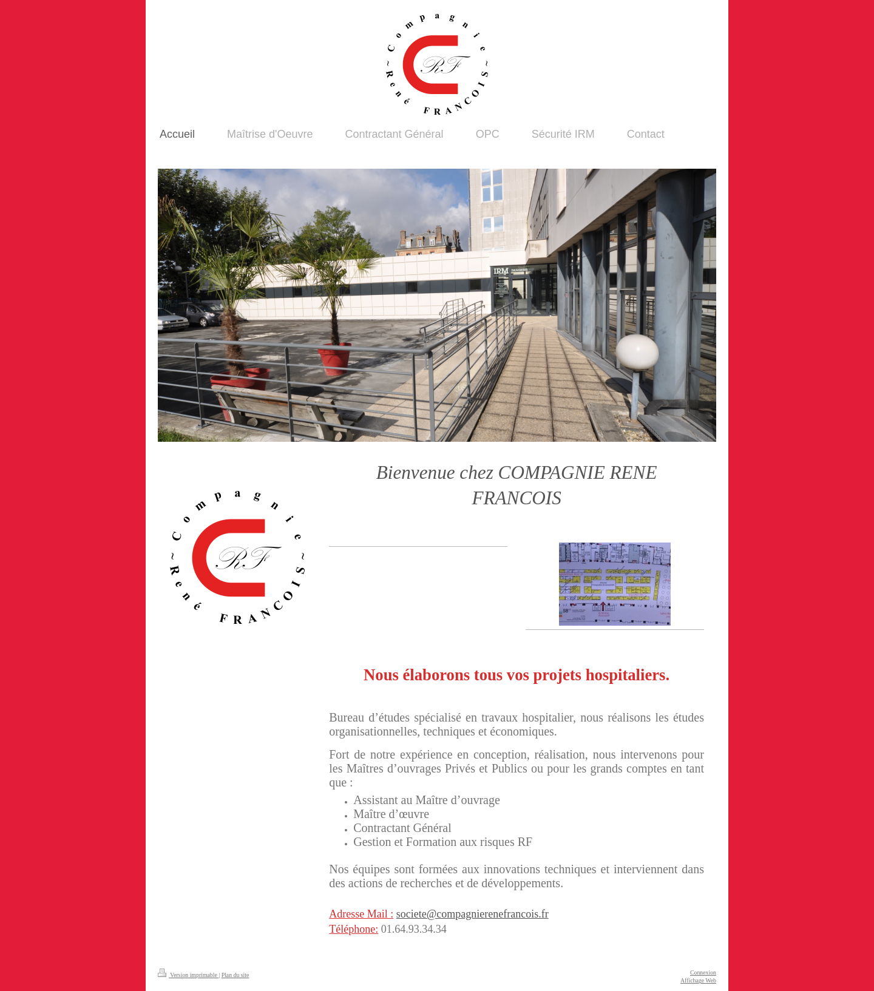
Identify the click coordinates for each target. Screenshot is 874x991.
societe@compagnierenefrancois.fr (472, 914)
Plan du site (235, 975)
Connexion (703, 972)
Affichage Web (698, 980)
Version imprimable (188, 975)
